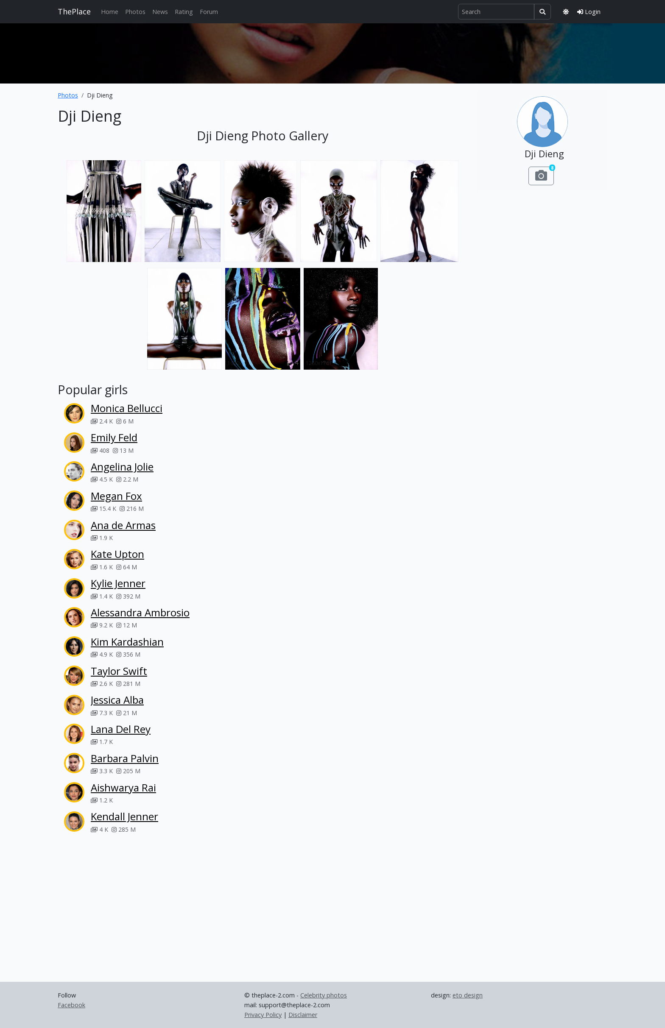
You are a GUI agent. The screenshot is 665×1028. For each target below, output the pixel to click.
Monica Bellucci (126, 408)
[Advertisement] (332, 52)
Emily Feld (114, 437)
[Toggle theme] (565, 12)
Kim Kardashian (127, 642)
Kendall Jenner (124, 816)
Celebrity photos (323, 995)
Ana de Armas (123, 525)
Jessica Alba (117, 700)
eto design (468, 995)
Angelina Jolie (122, 467)
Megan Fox (116, 496)
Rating (184, 12)
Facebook (71, 1005)
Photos (135, 12)
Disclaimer (302, 1015)
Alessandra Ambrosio (140, 612)
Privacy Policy (263, 1015)
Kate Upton (117, 554)
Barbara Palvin (125, 758)
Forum (209, 12)
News (160, 12)
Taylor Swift (119, 671)
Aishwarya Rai (123, 787)
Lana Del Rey (121, 729)
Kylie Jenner (118, 583)
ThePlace (74, 11)
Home (109, 12)
